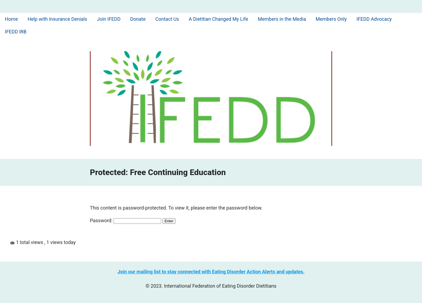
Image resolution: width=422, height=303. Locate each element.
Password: (125, 220)
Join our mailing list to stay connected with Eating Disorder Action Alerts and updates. (211, 271)
